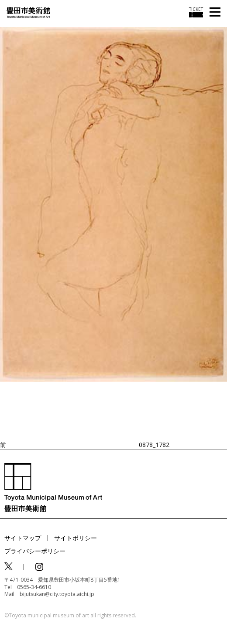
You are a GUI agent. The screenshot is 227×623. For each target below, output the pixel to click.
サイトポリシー (75, 538)
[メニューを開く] (215, 12)
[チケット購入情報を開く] (196, 12)
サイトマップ (22, 538)
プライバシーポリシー (34, 551)
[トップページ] (28, 12)
